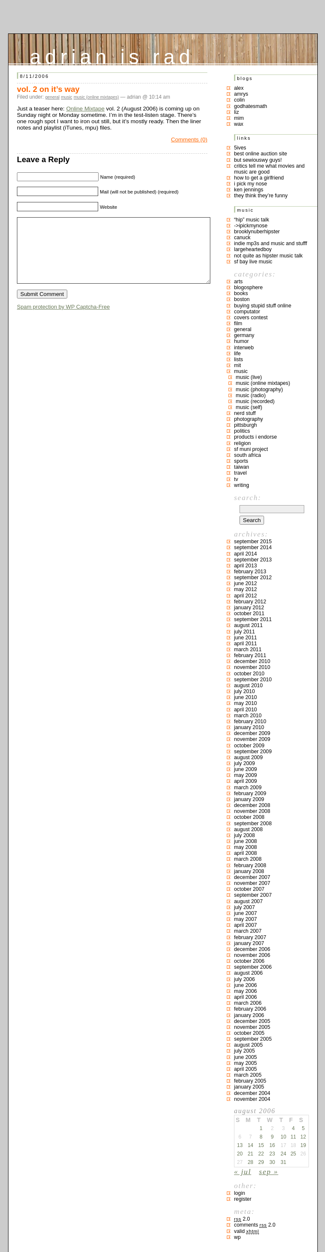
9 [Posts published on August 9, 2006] (272, 1137)
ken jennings (248, 190)
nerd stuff (245, 413)
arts (238, 282)
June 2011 (245, 638)
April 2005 (245, 1069)
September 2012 (253, 577)
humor (241, 341)
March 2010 (248, 716)
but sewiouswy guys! (258, 160)
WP (237, 1237)
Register (242, 1199)
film (238, 323)
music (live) (249, 377)
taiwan (241, 467)
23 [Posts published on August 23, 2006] (272, 1154)
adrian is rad (112, 55)
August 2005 (248, 1045)
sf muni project (251, 449)
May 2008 (245, 847)
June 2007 (245, 913)
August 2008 (248, 829)
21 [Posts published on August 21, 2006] (250, 1154)
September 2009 (253, 752)
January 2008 (249, 871)
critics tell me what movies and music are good (269, 169)
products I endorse (255, 437)
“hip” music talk (251, 220)
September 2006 (253, 967)
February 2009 (250, 793)
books (241, 293)
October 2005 (249, 1033)
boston (242, 299)
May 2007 (245, 919)
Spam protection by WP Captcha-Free (63, 319)
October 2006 (249, 961)
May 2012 (245, 589)
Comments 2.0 (254, 1225)
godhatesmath (250, 106)
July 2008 (244, 835)
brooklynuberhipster (257, 232)
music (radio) (251, 395)
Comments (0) (189, 139)
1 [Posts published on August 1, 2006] (261, 1128)
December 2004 (252, 1093)
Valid (246, 1231)
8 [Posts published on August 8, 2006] (261, 1137)
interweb (244, 348)
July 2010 (244, 691)
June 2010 (245, 697)
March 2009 (248, 787)
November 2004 (252, 1099)
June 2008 (245, 841)
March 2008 (248, 859)
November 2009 (252, 739)
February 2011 (250, 655)
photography (248, 419)
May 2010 (245, 703)
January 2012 (249, 608)
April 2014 (245, 554)
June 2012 (245, 583)
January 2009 (249, 799)
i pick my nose (250, 184)
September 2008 (253, 823)
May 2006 (245, 991)
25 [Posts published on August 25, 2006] (293, 1154)
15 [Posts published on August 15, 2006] (261, 1145)
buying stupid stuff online (262, 306)
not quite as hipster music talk (268, 256)
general (52, 97)
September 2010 (253, 680)
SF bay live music (253, 262)
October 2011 (249, 613)
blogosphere (248, 287)
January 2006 (249, 1015)
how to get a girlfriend (259, 178)
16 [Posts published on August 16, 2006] (272, 1145)
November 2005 (252, 1027)
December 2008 (252, 805)
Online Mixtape (85, 108)
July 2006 (244, 979)
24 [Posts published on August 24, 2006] (283, 1154)
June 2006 (245, 985)
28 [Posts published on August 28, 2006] (250, 1162)
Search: (247, 497)
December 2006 (252, 949)
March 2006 (248, 1003)
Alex (239, 88)
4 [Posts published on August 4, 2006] (293, 1128)
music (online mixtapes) (96, 97)
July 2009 (244, 763)
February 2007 (250, 937)
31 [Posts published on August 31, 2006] (283, 1162)
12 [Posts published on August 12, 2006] (303, 1137)
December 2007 (252, 877)
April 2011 (245, 644)
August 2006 (248, 973)
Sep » (268, 1171)
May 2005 (245, 1063)
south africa (247, 455)
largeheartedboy (253, 249)
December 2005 (252, 1021)
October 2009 (249, 746)
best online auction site (260, 154)
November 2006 (252, 955)
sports (241, 461)
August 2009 (248, 757)
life (237, 354)
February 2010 (250, 721)
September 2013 (253, 560)
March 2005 (248, 1075)
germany (244, 335)
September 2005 (253, 1039)
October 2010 (249, 674)
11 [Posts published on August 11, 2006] (293, 1137)
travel (240, 473)
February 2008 (250, 865)
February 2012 (250, 602)
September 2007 (253, 895)
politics (242, 431)
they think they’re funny (261, 196)
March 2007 (248, 931)
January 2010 (249, 727)
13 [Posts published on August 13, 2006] (239, 1145)
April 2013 (245, 566)
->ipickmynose (250, 226)
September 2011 (253, 619)
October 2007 (249, 889)
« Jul (242, 1171)
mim (239, 118)
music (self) (249, 407)
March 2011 (248, 649)
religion (242, 443)
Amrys (241, 94)
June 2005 (245, 1057)
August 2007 (248, 901)
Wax (238, 124)
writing (241, 485)
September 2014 (253, 547)
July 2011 (244, 632)
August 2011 (248, 625)
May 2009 (245, 775)
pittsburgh (245, 425)
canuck (242, 237)
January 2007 (249, 943)
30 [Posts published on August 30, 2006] (272, 1162)
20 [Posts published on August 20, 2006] (239, 1154)
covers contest (250, 318)
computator (247, 312)
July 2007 (244, 907)
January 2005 (249, 1087)
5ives (240, 148)
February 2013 (250, 572)
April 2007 (245, 925)
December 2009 (252, 733)
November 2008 (252, 811)
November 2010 (252, 667)
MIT (237, 365)
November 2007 (252, 883)
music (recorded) (255, 401)
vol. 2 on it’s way (48, 89)
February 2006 (250, 1009)
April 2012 (245, 596)
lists (238, 359)
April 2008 (245, 853)
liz (236, 112)
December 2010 (252, 661)
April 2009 (245, 781)
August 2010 (248, 685)
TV (236, 479)
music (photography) (259, 389)
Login (239, 1193)
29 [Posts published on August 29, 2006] (261, 1162)
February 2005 (250, 1081)
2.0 (242, 1219)
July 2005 (244, 1051)
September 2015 (253, 541)
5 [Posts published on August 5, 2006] (303, 1128)
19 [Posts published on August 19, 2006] (303, 1145)
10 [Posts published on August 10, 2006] (283, 1137)
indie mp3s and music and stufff (270, 243)
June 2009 (245, 769)
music (66, 97)
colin (239, 100)
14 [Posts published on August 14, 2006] (250, 1145)
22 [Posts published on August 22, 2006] (261, 1154)
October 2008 (249, 817)
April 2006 (245, 997)
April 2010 (245, 710)
